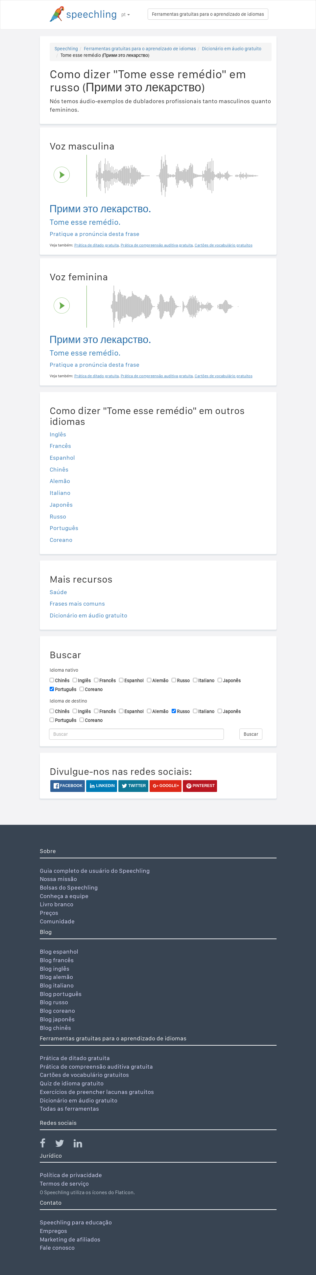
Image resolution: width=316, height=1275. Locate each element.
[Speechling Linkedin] (82, 1144)
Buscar (251, 734)
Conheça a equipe (64, 895)
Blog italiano (57, 985)
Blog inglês (54, 968)
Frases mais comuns (77, 603)
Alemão (60, 480)
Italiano (60, 492)
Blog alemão (56, 976)
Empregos (53, 1230)
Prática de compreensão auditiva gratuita (96, 1066)
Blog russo (54, 1002)
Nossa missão (58, 878)
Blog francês (57, 960)
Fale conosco (57, 1247)
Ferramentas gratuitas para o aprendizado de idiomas (208, 14)
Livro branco (56, 904)
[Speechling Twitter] (63, 1144)
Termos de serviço (64, 1183)
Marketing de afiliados (70, 1239)
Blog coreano (57, 1010)
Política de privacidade (71, 1174)
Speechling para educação (76, 1222)
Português (64, 527)
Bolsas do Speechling (69, 887)
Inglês (58, 434)
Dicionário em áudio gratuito (231, 48)
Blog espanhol (59, 951)
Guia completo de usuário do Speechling (95, 870)
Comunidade (57, 921)
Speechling (66, 48)
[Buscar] (136, 734)
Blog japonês (57, 1019)
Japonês (61, 504)
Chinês (59, 469)
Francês (60, 445)
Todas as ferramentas (69, 1108)
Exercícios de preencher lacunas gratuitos (97, 1091)
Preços (49, 912)
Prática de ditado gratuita (75, 1058)
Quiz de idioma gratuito (72, 1083)
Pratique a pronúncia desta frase (94, 233)
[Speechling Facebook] (47, 1144)
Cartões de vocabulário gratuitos (84, 1074)
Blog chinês (55, 1027)
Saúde (58, 592)
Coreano (61, 539)
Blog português (61, 993)
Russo (58, 516)
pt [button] (125, 14)
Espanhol (62, 457)
